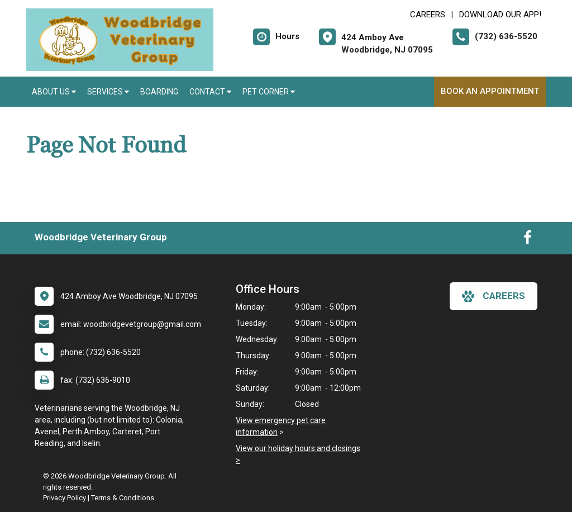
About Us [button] (54, 91)
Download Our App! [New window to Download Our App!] (500, 15)
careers (493, 296)
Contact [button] (210, 91)
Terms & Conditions (122, 498)
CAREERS (427, 15)
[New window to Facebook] (527, 239)
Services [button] (108, 91)
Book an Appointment (490, 91)
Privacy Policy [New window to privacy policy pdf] (64, 498)
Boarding (159, 91)
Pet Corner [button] (268, 91)
